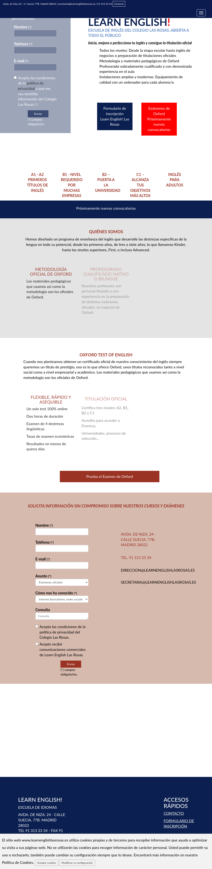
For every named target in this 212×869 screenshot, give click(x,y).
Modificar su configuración (77, 862)
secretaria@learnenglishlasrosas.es (76, 3)
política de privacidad (57, 632)
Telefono (23, 44)
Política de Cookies (17, 862)
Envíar (71, 664)
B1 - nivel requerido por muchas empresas (72, 185)
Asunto (43, 576)
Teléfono (44, 542)
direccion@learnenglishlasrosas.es (158, 570)
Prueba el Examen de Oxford (109, 476)
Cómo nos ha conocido (56, 593)
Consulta (42, 609)
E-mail (21, 61)
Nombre (22, 27)
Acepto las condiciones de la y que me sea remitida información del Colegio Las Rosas (35, 91)
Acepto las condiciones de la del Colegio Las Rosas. (60, 631)
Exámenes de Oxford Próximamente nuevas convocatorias (159, 119)
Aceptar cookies (46, 862)
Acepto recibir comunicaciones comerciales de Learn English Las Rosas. (60, 649)
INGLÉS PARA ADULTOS (174, 179)
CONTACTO (174, 813)
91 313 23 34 (104, 3)
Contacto (119, 3)
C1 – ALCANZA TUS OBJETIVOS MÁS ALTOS (140, 185)
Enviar (38, 113)
